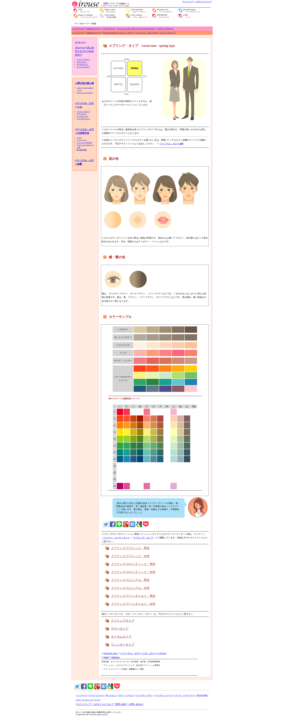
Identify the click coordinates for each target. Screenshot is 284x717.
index (106, 657)
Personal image (191, 10)
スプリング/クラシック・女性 (130, 556)
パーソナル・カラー (144, 695)
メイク (79, 138)
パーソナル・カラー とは (133, 653)
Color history (110, 16)
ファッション (82, 140)
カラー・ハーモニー (126, 695)
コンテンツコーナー (97, 695)
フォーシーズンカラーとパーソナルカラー (136, 28)
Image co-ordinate (88, 16)
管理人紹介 (121, 704)
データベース (109, 28)
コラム (78, 700)
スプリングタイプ (165, 28)
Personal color (164, 10)
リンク (97, 700)
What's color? (110, 10)
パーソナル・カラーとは (146, 33)
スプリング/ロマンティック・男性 (133, 564)
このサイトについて (203, 2)
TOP (84, 10)
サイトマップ (188, 2)
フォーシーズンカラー (85, 93)
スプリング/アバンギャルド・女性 (133, 603)
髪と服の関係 (82, 150)
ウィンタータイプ (83, 67)
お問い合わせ (136, 704)
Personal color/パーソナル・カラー (118, 33)
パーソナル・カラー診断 (171, 143)
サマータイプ (82, 62)
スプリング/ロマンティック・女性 (133, 572)
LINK (186, 16)
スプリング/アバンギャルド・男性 (133, 596)
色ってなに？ (111, 695)
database (116, 657)
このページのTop (157, 653)
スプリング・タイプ (143, 537)
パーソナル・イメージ (163, 695)
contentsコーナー (93, 28)
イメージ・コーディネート (184, 695)
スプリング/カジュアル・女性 (130, 588)
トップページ (78, 28)
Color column (139, 16)
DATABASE (163, 16)
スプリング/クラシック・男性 (130, 548)
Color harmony (138, 10)
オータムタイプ (82, 64)
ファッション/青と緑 (84, 142)
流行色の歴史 (202, 695)
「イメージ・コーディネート (116, 537)
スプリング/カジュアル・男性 (130, 580)
